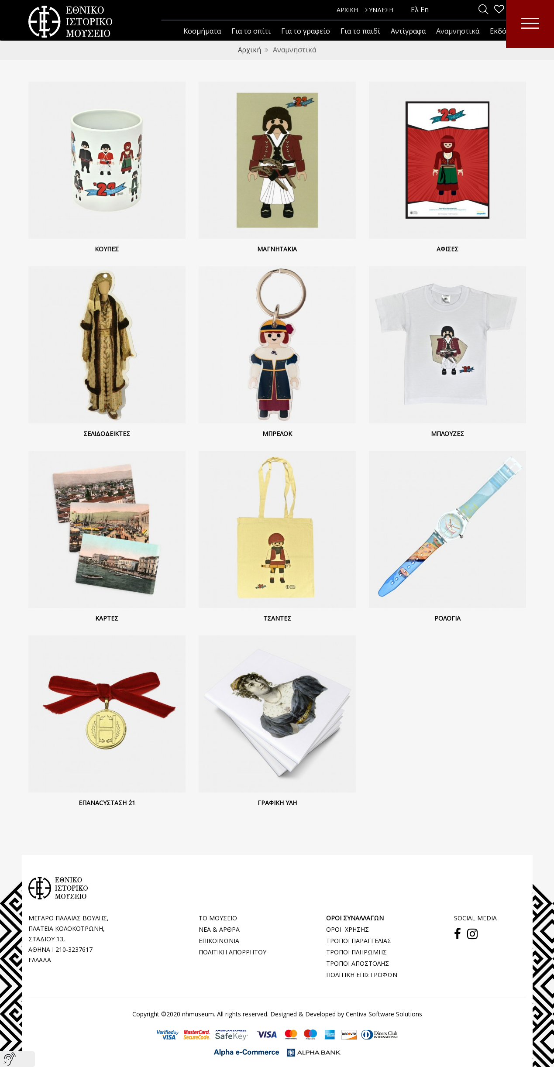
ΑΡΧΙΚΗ (347, 10)
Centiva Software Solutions (384, 1013)
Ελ (415, 9)
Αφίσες (447, 248)
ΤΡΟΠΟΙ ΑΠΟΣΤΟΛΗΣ (357, 963)
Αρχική (249, 50)
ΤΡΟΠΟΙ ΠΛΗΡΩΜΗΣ (356, 951)
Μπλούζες (447, 433)
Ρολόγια (447, 618)
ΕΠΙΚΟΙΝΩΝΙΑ (219, 940)
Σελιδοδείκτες (106, 433)
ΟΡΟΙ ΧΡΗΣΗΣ (347, 929)
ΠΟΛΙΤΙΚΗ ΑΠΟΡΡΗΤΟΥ (232, 951)
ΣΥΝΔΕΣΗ (379, 10)
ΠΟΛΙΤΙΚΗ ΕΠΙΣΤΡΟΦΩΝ (361, 974)
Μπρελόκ (277, 433)
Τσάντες (277, 618)
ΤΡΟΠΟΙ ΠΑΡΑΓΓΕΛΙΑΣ (358, 940)
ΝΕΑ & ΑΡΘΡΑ (219, 929)
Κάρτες (106, 618)
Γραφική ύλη (277, 802)
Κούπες (107, 248)
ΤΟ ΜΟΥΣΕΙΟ (218, 917)
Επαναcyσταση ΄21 (107, 802)
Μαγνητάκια (277, 248)
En (424, 9)
